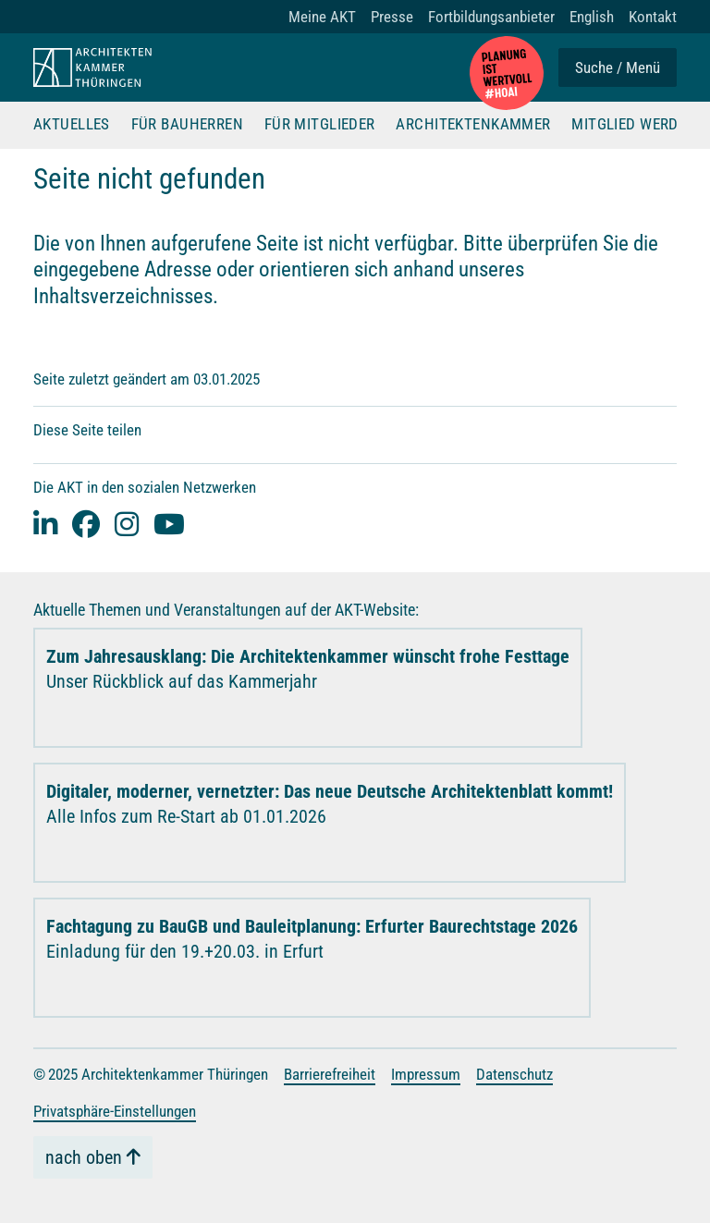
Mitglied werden (633, 124)
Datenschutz (514, 1074)
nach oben (83, 1157)
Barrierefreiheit (329, 1074)
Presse (392, 16)
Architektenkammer (473, 124)
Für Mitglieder (319, 124)
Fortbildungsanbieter (491, 16)
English (591, 16)
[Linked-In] (45, 523)
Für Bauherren (187, 124)
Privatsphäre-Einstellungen (114, 1111)
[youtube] (169, 523)
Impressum (425, 1074)
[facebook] (86, 523)
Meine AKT (322, 16)
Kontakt (653, 16)
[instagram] (127, 523)
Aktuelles (71, 124)
